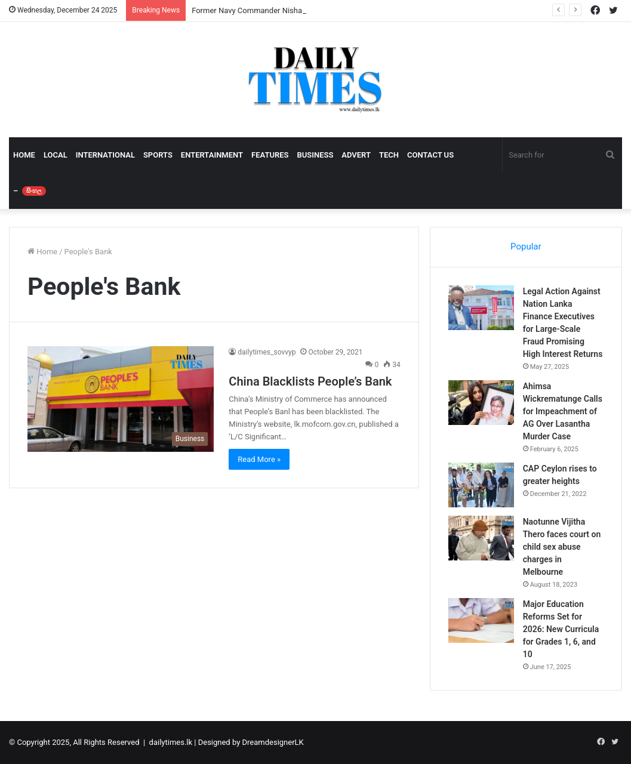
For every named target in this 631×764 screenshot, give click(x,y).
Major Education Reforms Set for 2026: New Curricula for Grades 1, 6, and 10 (561, 629)
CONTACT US (430, 154)
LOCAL (55, 154)
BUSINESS (315, 154)
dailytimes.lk (170, 742)
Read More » (259, 459)
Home (42, 251)
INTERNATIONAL (105, 154)
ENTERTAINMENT (212, 154)
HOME (24, 154)
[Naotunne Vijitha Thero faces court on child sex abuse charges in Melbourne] (481, 538)
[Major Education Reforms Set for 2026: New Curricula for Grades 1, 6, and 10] (481, 620)
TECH (389, 154)
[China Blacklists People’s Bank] (120, 398)
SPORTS (158, 154)
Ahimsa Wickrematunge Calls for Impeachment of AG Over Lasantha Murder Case (562, 411)
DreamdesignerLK (273, 742)
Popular (525, 246)
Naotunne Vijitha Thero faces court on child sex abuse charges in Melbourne (562, 547)
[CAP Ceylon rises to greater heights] (481, 485)
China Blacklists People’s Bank (310, 381)
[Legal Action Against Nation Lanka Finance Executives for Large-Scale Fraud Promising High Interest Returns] (481, 307)
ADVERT (356, 154)
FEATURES (269, 154)
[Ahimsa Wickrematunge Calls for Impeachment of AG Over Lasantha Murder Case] (481, 402)
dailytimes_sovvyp (267, 352)
